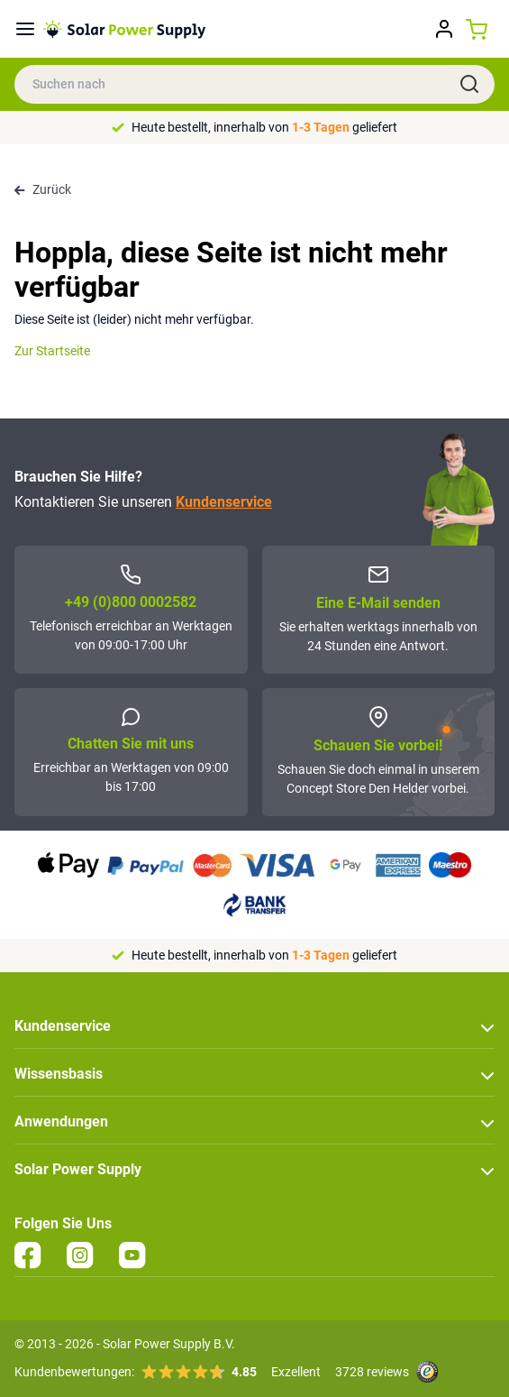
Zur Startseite (52, 351)
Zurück (42, 189)
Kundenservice (224, 501)
